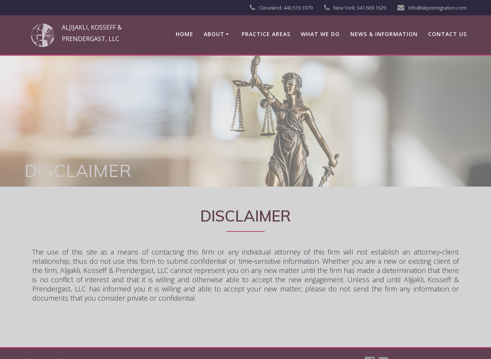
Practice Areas (266, 34)
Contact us (447, 34)
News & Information (384, 34)
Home (184, 34)
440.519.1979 (298, 7)
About (214, 34)
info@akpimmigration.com (437, 7)
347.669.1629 (371, 7)
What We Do (320, 34)
